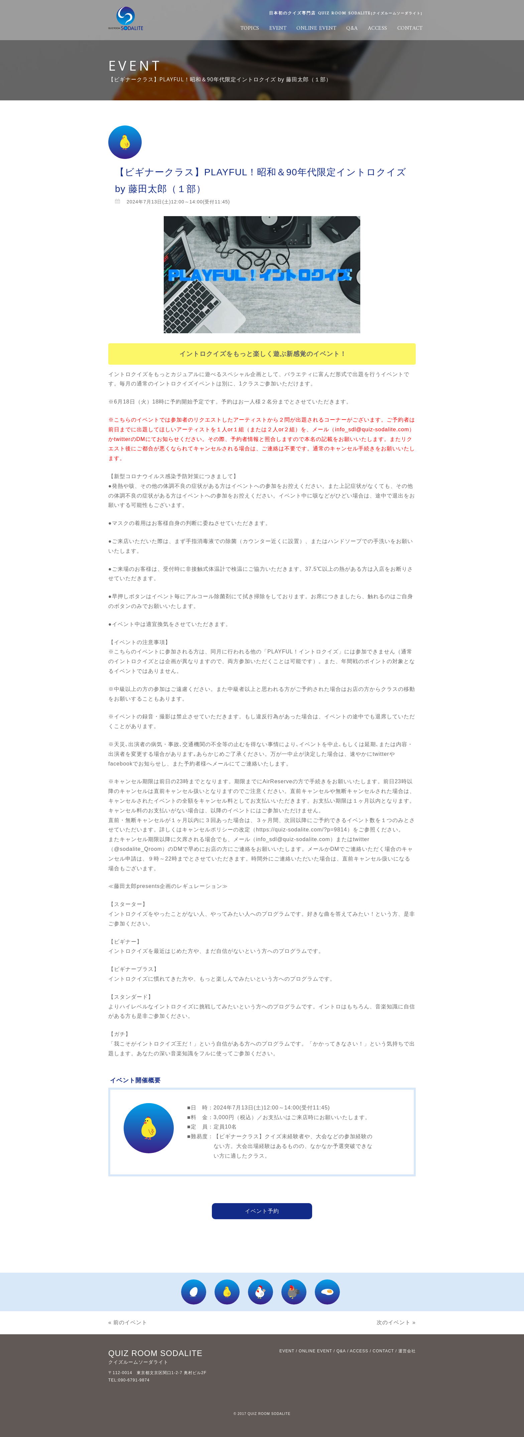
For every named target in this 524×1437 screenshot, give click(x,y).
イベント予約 (262, 1211)
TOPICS (250, 28)
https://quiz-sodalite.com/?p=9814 (301, 829)
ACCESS (377, 28)
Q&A (352, 28)
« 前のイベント (127, 1322)
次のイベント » (396, 1322)
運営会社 (407, 1351)
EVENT (278, 28)
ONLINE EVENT (316, 28)
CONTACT (410, 28)
